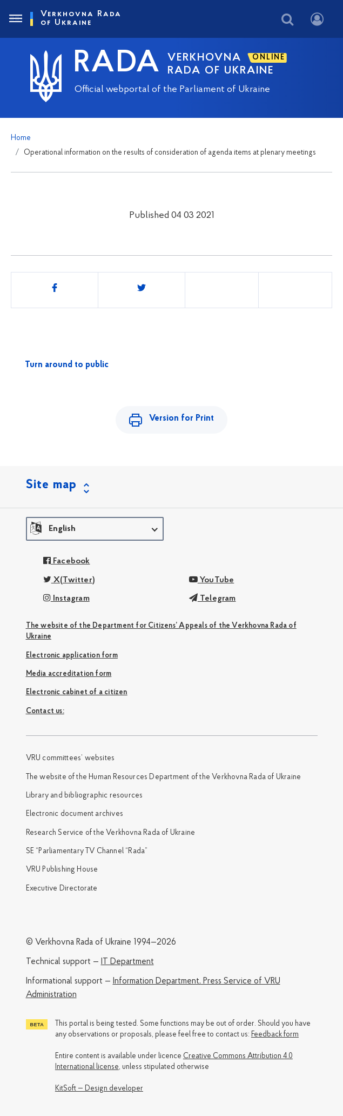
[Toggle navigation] (15, 19)
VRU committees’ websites (70, 758)
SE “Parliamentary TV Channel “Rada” (87, 851)
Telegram (212, 598)
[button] (95, 529)
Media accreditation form (69, 674)
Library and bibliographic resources (84, 796)
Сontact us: (45, 711)
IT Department (127, 962)
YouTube (211, 580)
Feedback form (275, 1035)
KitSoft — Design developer (99, 1089)
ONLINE (268, 58)
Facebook (66, 561)
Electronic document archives (75, 814)
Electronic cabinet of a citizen (76, 692)
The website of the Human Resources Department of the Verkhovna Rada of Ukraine (163, 777)
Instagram (66, 598)
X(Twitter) (69, 580)
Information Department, (157, 981)
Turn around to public (67, 365)
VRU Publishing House (62, 870)
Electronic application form (72, 656)
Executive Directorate (62, 889)
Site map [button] (51, 485)
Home (21, 138)
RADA (117, 63)
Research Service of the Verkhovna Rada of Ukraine (111, 833)
